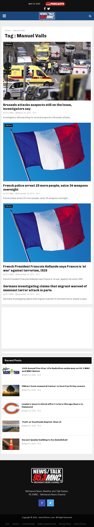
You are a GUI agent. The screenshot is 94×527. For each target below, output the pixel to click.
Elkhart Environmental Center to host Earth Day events (53, 386)
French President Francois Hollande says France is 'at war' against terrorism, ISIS (44, 268)
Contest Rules (28, 524)
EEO (7, 524)
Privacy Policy (65, 524)
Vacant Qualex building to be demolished (44, 440)
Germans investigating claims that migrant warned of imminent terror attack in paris (45, 288)
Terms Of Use (80, 524)
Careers (15, 524)
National (9, 44)
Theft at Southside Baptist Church (41, 422)
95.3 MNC (10, 113)
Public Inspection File (47, 524)
